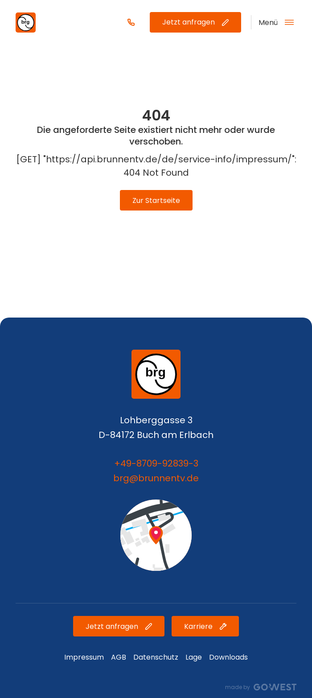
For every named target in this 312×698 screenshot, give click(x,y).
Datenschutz (155, 657)
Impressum (84, 657)
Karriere (205, 626)
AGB (118, 657)
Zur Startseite (156, 200)
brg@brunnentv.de (156, 478)
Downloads (228, 657)
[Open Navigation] (272, 22)
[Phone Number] (131, 22)
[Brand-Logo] (26, 22)
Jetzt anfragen (195, 22)
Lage (193, 657)
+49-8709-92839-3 (156, 463)
